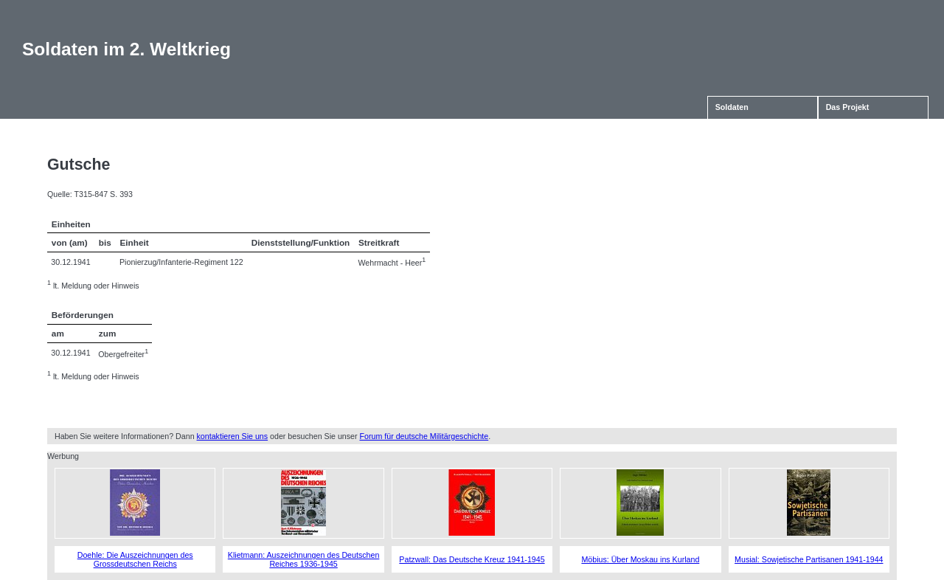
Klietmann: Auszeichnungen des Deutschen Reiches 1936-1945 (304, 559)
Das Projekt (848, 107)
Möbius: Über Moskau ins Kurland (640, 559)
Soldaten (732, 107)
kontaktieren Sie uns (232, 436)
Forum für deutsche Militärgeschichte (424, 436)
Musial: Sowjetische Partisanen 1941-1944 (809, 559)
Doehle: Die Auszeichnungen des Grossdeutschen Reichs (135, 559)
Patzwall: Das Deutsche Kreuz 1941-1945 (471, 559)
